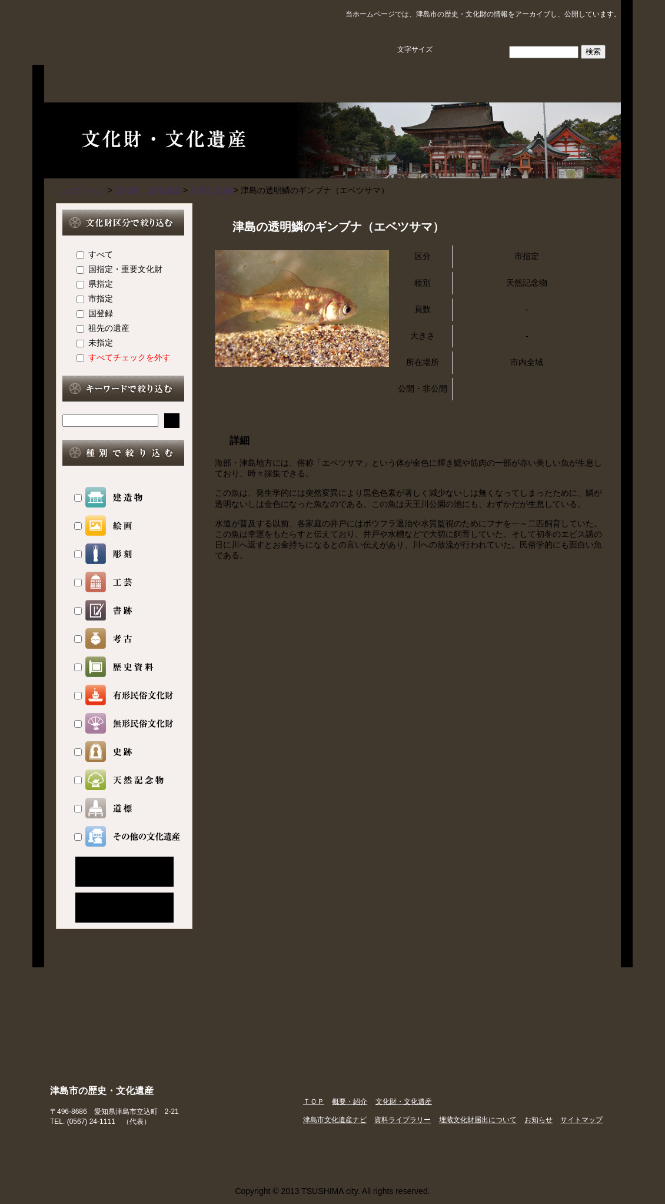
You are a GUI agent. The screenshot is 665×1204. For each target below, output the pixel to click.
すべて (100, 254)
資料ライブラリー (476, 82)
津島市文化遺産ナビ (379, 82)
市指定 (100, 298)
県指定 (100, 283)
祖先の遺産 (108, 328)
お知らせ (538, 1120)
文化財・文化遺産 (283, 82)
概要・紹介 (186, 82)
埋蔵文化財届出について (572, 82)
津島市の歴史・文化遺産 (170, 32)
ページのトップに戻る (583, 945)
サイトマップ (586, 33)
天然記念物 (210, 190)
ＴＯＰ (91, 82)
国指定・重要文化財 (125, 269)
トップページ (80, 190)
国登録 (100, 313)
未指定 (100, 342)
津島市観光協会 (524, 1146)
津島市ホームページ (406, 1146)
